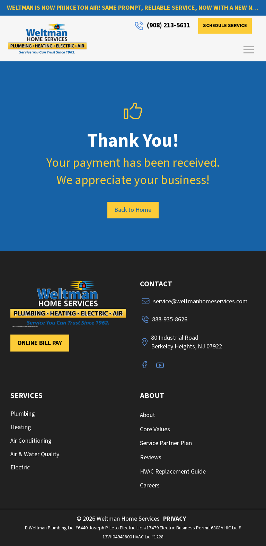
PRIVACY (174, 518)
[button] (248, 50)
